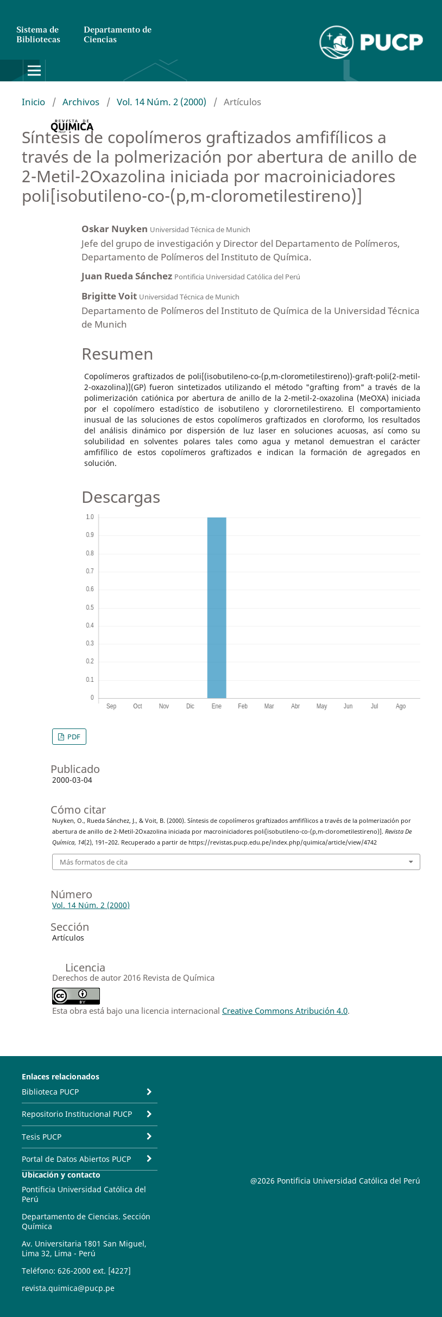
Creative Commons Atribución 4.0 (285, 1010)
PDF (73, 736)
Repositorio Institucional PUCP (77, 1114)
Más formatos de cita (94, 862)
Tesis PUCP (41, 1136)
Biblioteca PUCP (50, 1091)
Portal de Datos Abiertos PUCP (76, 1159)
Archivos (80, 101)
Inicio (33, 101)
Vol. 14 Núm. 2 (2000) (161, 101)
